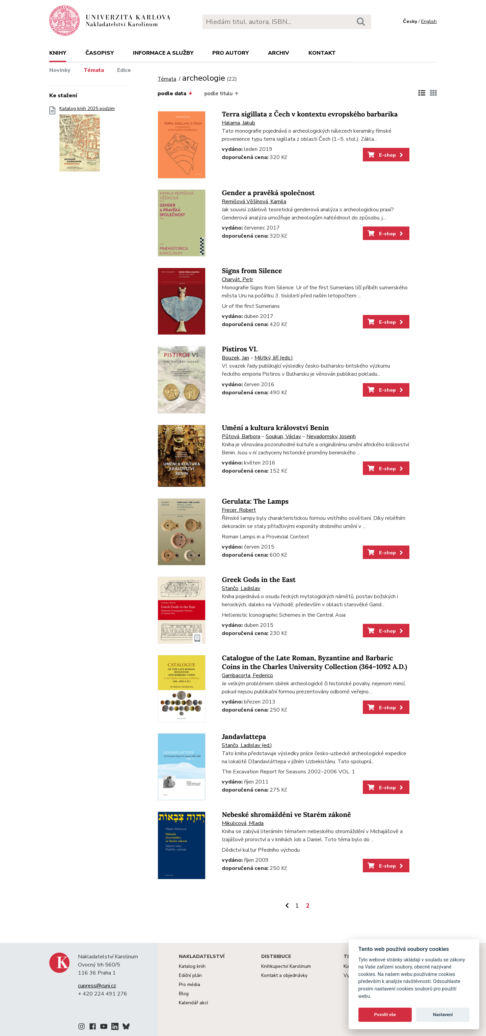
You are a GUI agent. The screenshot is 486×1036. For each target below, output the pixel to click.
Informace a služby (163, 53)
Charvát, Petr (237, 279)
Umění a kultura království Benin (275, 428)
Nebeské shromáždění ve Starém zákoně (286, 815)
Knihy (57, 53)
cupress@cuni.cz (97, 985)
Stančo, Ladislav (241, 588)
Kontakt (322, 53)
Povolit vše (385, 1014)
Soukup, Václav (283, 436)
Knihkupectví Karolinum (286, 966)
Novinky (60, 70)
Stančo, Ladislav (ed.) (247, 745)
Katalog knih (192, 966)
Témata (94, 70)
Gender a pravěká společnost (268, 193)
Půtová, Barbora (241, 436)
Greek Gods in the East (259, 580)
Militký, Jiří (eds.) (273, 358)
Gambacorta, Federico (247, 675)
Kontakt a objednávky (284, 975)
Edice (124, 70)
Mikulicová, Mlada (243, 823)
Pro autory (230, 53)
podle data (175, 93)
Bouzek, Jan (235, 358)
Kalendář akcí (193, 1003)
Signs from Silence (252, 271)
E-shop (386, 155)
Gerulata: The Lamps (255, 501)
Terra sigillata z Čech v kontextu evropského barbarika (310, 114)
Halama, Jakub (238, 123)
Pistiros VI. (240, 349)
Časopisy (99, 53)
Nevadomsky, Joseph (331, 436)
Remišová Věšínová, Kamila (254, 201)
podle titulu (221, 93)
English (429, 21)
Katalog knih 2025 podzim (87, 141)
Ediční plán (190, 975)
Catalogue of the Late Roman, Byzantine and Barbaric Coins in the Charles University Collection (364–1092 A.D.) (314, 662)
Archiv (278, 53)
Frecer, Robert (239, 510)
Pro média (189, 984)
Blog (184, 993)
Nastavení (443, 1014)
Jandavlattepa (244, 737)
